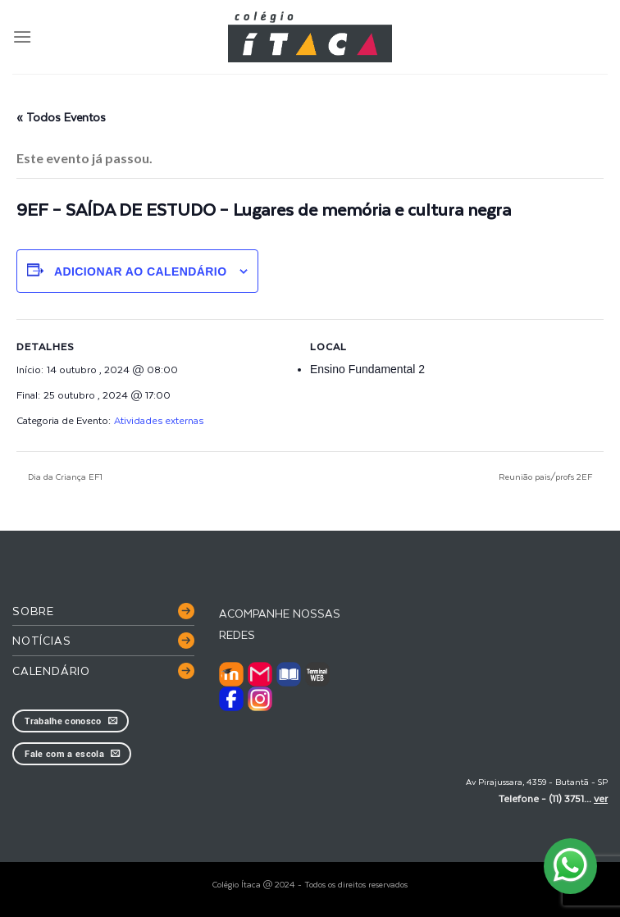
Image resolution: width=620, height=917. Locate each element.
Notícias (41, 640)
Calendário (51, 670)
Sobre (33, 610)
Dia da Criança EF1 (64, 476)
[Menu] (22, 36)
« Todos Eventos (61, 116)
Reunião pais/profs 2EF (547, 476)
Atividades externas (158, 420)
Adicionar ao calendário (140, 271)
